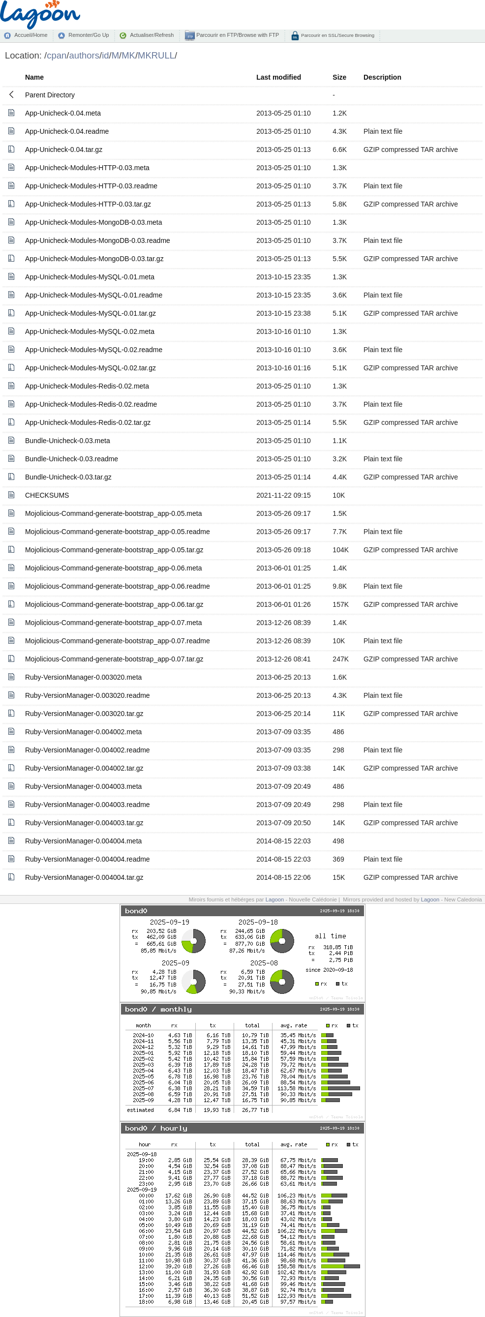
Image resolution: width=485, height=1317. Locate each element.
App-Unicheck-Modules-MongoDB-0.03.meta (93, 222)
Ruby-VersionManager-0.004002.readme (87, 750)
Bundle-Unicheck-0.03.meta (67, 441)
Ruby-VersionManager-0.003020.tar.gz (84, 714)
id (105, 55)
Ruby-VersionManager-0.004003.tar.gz (84, 823)
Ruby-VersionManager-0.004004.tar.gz (84, 877)
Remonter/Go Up (88, 35)
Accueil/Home (30, 35)
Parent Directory (50, 95)
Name (34, 77)
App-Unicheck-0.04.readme (67, 131)
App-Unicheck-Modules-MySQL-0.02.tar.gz (90, 368)
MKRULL (156, 55)
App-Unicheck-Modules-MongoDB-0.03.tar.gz (94, 259)
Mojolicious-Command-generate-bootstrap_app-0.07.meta (113, 623)
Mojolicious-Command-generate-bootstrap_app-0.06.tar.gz (114, 604)
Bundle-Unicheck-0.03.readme (71, 459)
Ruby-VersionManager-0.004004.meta (83, 841)
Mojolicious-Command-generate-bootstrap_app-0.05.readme (117, 532)
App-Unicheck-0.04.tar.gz (63, 149)
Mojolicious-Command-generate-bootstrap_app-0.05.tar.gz (114, 550)
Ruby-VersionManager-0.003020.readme (87, 695)
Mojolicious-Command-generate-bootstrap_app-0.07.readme (117, 641)
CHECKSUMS (47, 495)
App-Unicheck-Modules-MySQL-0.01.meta (89, 277)
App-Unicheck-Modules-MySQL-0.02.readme (93, 350)
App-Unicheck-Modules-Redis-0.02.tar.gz (88, 422)
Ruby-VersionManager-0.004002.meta (83, 732)
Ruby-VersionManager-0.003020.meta (83, 677)
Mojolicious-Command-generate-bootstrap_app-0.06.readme (117, 586)
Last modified (278, 77)
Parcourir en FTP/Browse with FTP (237, 35)
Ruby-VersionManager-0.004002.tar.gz (84, 768)
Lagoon (275, 899)
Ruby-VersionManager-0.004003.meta (83, 786)
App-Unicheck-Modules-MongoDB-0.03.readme (97, 240)
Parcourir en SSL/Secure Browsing (337, 35)
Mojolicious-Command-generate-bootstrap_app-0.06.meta (113, 568)
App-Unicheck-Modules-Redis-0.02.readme (91, 404)
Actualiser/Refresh (152, 35)
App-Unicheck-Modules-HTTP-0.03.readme (91, 186)
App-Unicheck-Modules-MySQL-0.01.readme (93, 295)
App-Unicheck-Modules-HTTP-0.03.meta (87, 168)
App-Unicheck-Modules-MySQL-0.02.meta (89, 331)
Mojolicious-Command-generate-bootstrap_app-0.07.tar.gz (114, 659)
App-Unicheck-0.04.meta (63, 113)
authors (84, 55)
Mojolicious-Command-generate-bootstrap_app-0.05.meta (113, 513)
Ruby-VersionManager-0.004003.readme (87, 804)
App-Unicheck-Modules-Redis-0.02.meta (87, 386)
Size (339, 77)
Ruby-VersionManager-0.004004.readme (87, 859)
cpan (56, 55)
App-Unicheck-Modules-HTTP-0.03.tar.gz (88, 204)
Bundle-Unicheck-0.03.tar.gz (68, 477)
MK (128, 55)
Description (382, 77)
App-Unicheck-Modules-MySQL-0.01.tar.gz (90, 313)
